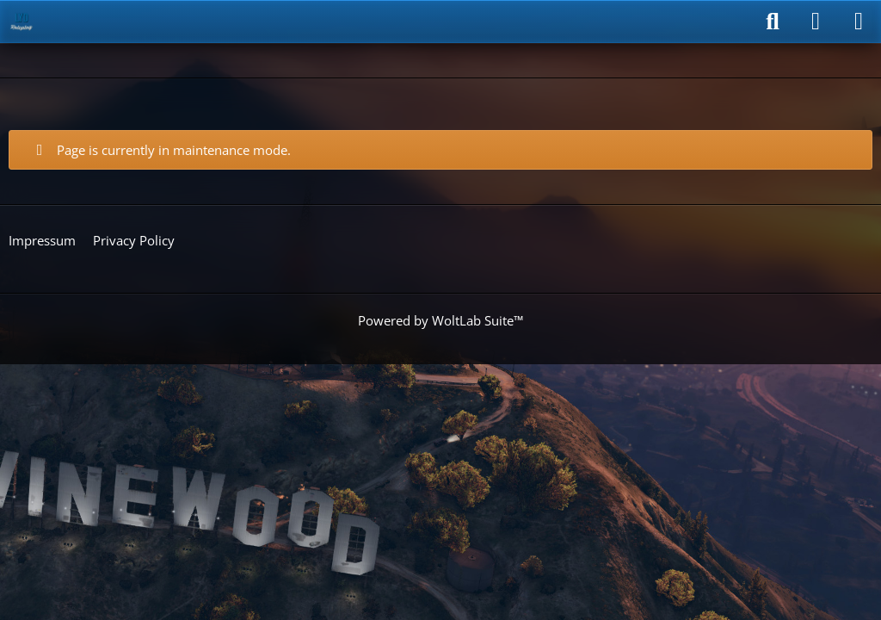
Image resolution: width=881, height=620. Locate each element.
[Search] (772, 21)
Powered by (440, 320)
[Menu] (858, 21)
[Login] (815, 21)
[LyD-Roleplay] (21, 21)
